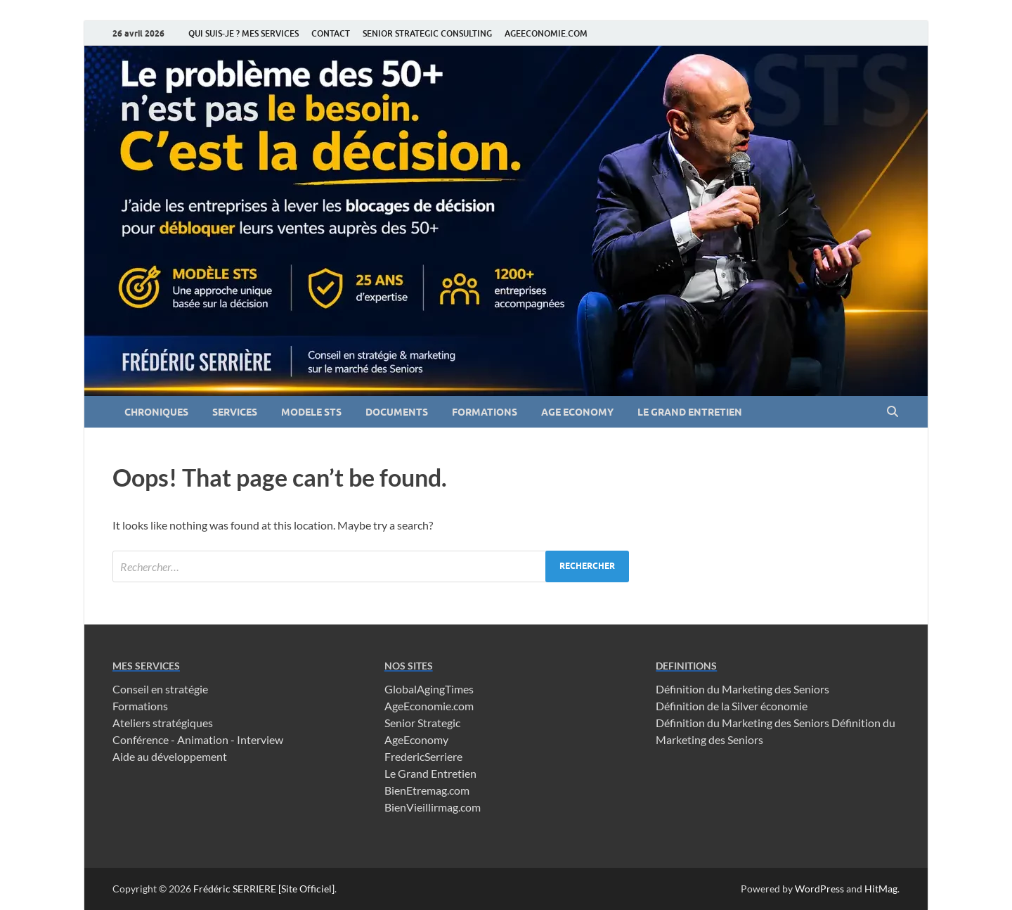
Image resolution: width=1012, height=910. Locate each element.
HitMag (880, 889)
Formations (140, 705)
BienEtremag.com (426, 790)
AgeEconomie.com (429, 705)
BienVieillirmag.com (432, 807)
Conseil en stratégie (160, 689)
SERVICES (234, 412)
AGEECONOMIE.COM (546, 33)
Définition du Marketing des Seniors (742, 689)
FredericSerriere (423, 756)
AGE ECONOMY (577, 412)
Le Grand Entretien (430, 773)
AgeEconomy (416, 739)
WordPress (819, 889)
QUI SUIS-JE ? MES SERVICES (243, 33)
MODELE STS (311, 412)
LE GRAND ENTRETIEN (689, 412)
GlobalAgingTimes (429, 689)
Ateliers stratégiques (162, 722)
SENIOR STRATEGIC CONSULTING (427, 33)
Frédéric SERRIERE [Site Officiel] (264, 889)
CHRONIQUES (156, 412)
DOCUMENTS (396, 412)
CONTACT (330, 33)
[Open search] (892, 412)
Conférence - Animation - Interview (197, 739)
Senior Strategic (422, 722)
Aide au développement (169, 756)
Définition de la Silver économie (731, 705)
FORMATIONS (484, 412)
